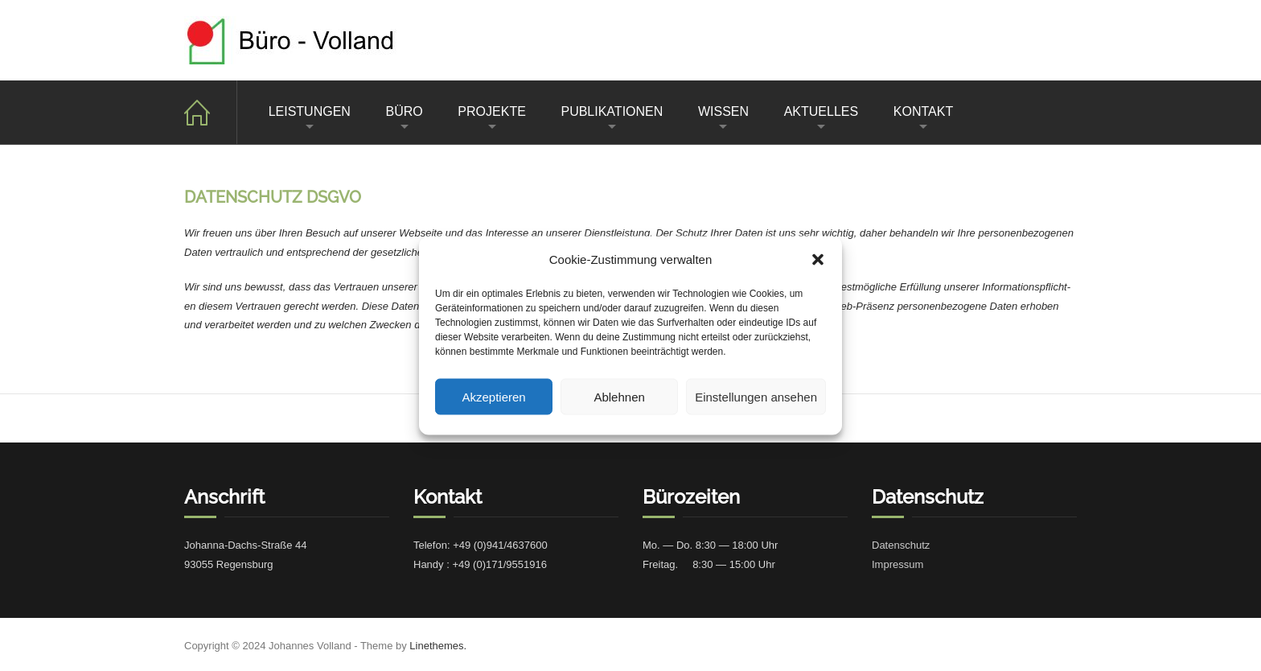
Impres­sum (897, 564)
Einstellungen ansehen (756, 396)
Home (210, 112)
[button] (818, 259)
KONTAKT (923, 111)
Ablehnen (619, 396)
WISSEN (723, 111)
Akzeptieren (493, 396)
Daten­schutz (901, 545)
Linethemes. (437, 646)
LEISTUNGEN (310, 111)
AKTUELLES (821, 111)
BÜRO (404, 111)
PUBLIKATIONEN (612, 111)
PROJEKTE (491, 111)
